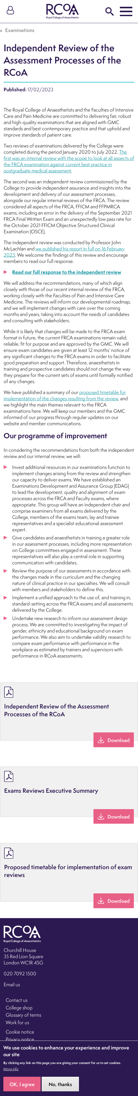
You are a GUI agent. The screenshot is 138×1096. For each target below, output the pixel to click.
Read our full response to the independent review (66, 272)
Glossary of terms (23, 1014)
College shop (19, 1007)
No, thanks (60, 1088)
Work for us (17, 1022)
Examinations (19, 30)
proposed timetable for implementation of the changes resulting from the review (65, 395)
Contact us (16, 1000)
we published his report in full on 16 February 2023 (64, 251)
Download (118, 740)
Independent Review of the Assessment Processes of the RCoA (56, 710)
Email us (12, 984)
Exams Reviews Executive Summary (51, 790)
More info (10, 1073)
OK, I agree (22, 1088)
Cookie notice (20, 1031)
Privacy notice (20, 1039)
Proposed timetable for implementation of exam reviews (68, 871)
